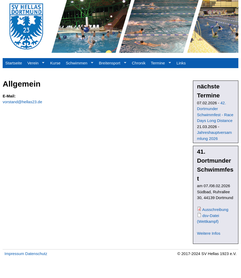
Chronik (139, 63)
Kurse (55, 63)
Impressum (14, 253)
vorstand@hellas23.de (22, 102)
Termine (159, 64)
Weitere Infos (208, 233)
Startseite (13, 63)
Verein (34, 64)
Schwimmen (78, 64)
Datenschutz (36, 253)
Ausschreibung (215, 209)
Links (181, 63)
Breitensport (111, 64)
